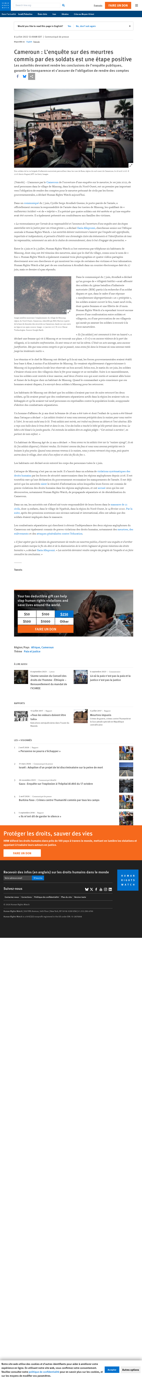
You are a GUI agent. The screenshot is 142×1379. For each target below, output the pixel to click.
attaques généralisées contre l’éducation (59, 533)
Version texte (80, 896)
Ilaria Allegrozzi (86, 228)
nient (44, 484)
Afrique (35, 647)
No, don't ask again (86, 26)
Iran (56, 14)
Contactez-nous (12, 896)
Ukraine (67, 14)
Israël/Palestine (26, 14)
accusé (101, 488)
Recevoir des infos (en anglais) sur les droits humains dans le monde (56, 871)
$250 (64, 613)
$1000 (45, 621)
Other (64, 621)
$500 (27, 621)
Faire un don (118, 5)
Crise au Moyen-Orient (85, 14)
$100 (45, 613)
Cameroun (52, 182)
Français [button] (98, 5)
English (29, 41)
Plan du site (66, 896)
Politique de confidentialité (46, 896)
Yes (69, 26)
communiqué (31, 203)
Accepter (112, 1369)
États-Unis (44, 14)
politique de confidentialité (44, 1371)
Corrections (26, 896)
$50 (27, 613)
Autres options (130, 1370)
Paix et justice (32, 651)
